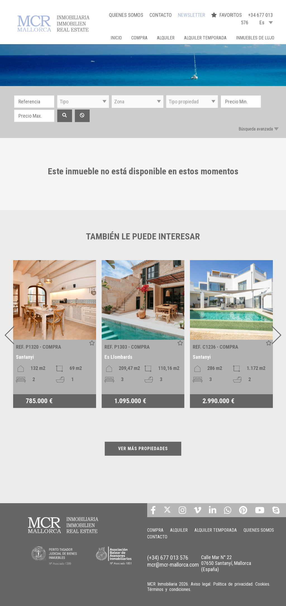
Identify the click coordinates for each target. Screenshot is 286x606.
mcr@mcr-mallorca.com (173, 564)
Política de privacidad (232, 584)
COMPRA (139, 38)
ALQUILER (166, 38)
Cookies (262, 584)
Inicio (116, 38)
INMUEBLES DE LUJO (255, 38)
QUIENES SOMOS (126, 15)
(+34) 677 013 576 (167, 557)
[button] (83, 101)
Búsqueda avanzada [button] (256, 129)
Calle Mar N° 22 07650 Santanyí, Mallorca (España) (226, 563)
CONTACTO (160, 15)
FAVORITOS (227, 15)
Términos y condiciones (168, 589)
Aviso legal (200, 584)
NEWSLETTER (191, 15)
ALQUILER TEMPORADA (205, 38)
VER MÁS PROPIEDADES (143, 448)
